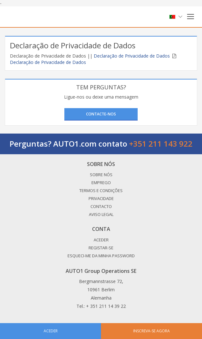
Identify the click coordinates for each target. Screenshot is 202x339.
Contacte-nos (101, 114)
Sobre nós (101, 174)
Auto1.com (29, 16)
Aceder (101, 240)
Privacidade (101, 198)
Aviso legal (101, 214)
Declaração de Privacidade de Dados (132, 56)
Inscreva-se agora (151, 331)
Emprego (101, 182)
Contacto (101, 206)
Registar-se (101, 248)
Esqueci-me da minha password (101, 256)
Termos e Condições (101, 190)
